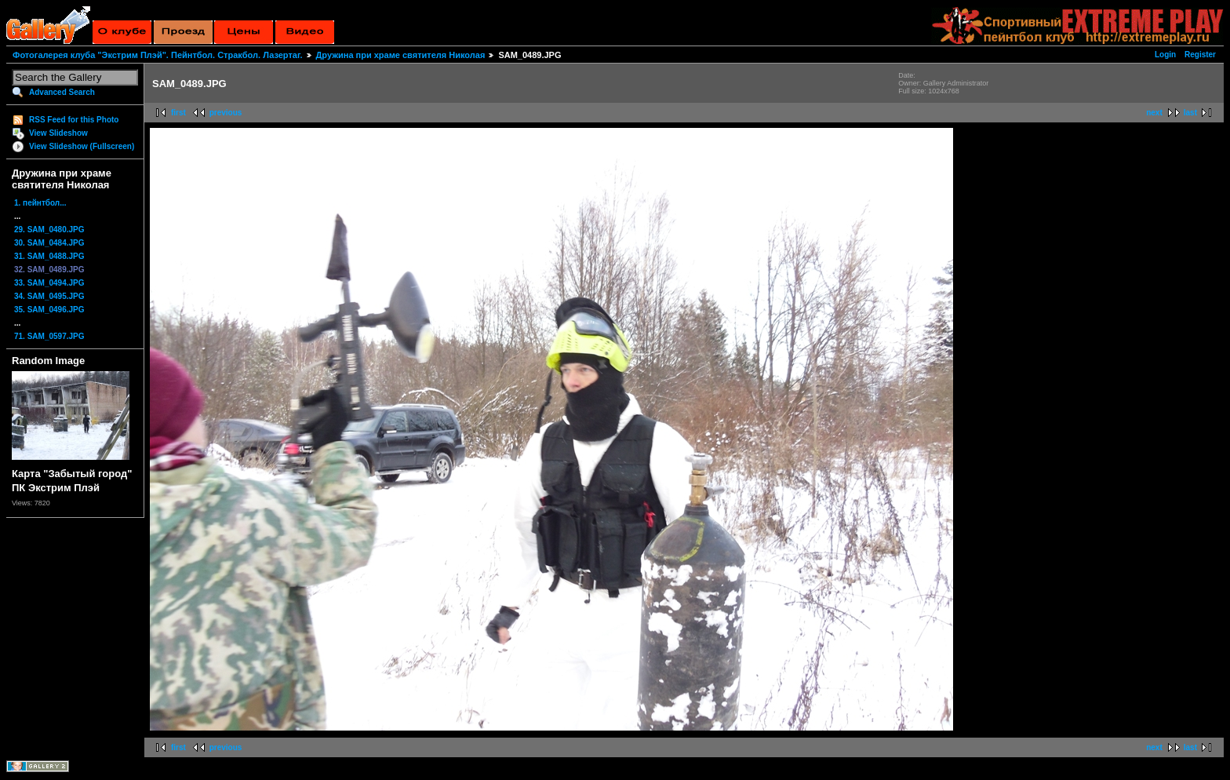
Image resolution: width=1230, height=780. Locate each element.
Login (1165, 54)
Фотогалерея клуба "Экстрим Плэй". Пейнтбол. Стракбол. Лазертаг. (157, 55)
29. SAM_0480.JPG (49, 229)
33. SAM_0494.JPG (49, 283)
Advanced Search (62, 92)
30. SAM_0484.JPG (49, 243)
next (1154, 112)
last (1190, 112)
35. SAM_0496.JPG (49, 309)
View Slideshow (58, 133)
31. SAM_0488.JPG (49, 256)
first (178, 112)
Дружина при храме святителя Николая (401, 55)
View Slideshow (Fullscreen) (81, 146)
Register (1200, 54)
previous (225, 112)
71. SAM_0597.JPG (49, 336)
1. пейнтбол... (40, 203)
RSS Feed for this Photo (73, 119)
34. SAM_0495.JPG (49, 296)
